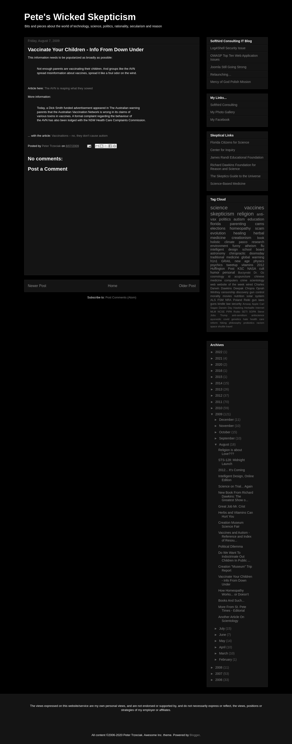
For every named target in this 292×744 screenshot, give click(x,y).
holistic (215, 242)
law (228, 303)
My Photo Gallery (222, 112)
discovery (242, 292)
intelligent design (224, 249)
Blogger (195, 735)
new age (242, 261)
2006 (219, 680)
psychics (216, 265)
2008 (219, 667)
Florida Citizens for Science (229, 142)
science (219, 207)
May (222, 641)
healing (239, 233)
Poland (237, 300)
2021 (219, 358)
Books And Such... (231, 600)
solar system (255, 296)
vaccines (254, 207)
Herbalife (249, 307)
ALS (213, 300)
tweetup (232, 265)
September (227, 438)
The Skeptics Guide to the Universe (235, 176)
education (256, 219)
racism (260, 322)
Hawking (238, 307)
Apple (255, 304)
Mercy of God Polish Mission (230, 82)
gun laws (258, 300)
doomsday (256, 253)
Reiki (247, 300)
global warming (252, 257)
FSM (220, 300)
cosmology (217, 276)
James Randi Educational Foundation (236, 157)
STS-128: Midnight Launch (231, 462)
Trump (223, 315)
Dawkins (226, 288)
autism (239, 219)
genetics (236, 319)
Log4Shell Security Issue (227, 48)
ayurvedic (215, 319)
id (229, 276)
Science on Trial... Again (235, 486)
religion (245, 214)
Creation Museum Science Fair (231, 524)
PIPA (229, 311)
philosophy (235, 322)
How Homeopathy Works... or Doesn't (233, 592)
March (224, 653)
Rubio (237, 311)
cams (259, 224)
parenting (238, 224)
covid (226, 319)
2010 (219, 408)
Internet (260, 307)
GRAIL (226, 261)
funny (236, 246)
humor (214, 272)
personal (229, 272)
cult (261, 268)
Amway (247, 304)
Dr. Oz (259, 272)
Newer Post (37, 286)
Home (112, 286)
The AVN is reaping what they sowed (68, 88)
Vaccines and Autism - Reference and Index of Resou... (234, 536)
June (223, 634)
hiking (223, 322)
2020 (219, 364)
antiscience (257, 315)
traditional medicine (224, 257)
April (222, 647)
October (225, 432)
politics (225, 219)
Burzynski (244, 272)
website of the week (231, 284)
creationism (241, 238)
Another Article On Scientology (231, 619)
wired (249, 284)
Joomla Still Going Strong (228, 67)
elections (217, 228)
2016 (219, 370)
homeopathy (240, 228)
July (222, 628)
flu (262, 246)
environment (219, 246)
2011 (219, 402)
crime (243, 280)
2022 (219, 352)
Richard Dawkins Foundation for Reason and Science (233, 167)
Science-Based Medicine (227, 183)
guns (213, 303)
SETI (245, 311)
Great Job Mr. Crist (231, 506)
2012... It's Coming (231, 470)
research (258, 242)
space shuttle (217, 326)
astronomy (217, 253)
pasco (243, 242)
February (226, 659)
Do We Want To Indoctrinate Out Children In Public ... (234, 556)
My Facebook (219, 119)
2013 (219, 389)
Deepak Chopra (244, 288)
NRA (228, 300)
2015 (219, 377)
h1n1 (213, 261)
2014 (219, 383)
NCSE (221, 311)
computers (231, 280)
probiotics (248, 322)
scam (259, 228)
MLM (213, 311)
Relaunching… (220, 74)
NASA (251, 268)
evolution (218, 233)
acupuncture (242, 276)
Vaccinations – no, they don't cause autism (80, 135)
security (236, 303)
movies (227, 296)
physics (258, 261)
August (224, 444)
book (260, 238)
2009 (219, 414)
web (213, 284)
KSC (240, 268)
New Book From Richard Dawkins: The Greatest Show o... (235, 496)
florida (215, 224)
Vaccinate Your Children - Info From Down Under (235, 580)
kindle (221, 303)
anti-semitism (239, 315)
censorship (228, 292)
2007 (219, 673)
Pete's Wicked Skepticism (80, 17)
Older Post (187, 286)
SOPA (252, 311)
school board (253, 249)
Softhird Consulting (223, 105)
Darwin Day (225, 307)
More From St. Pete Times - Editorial (232, 609)
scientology (257, 280)
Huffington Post (222, 268)
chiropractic (237, 253)
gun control (257, 292)
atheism (250, 246)
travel (229, 326)
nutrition (239, 296)
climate (229, 242)
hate (245, 319)
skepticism (222, 214)
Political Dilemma (230, 546)
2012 (260, 265)
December (227, 419)
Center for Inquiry (222, 150)
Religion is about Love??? (230, 452)
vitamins (247, 265)
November (227, 426)
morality (215, 296)
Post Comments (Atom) (120, 297)
